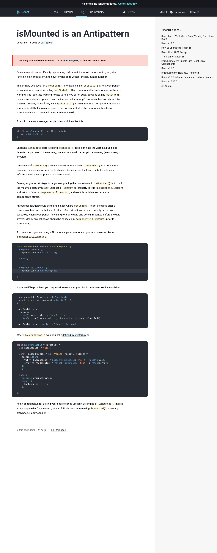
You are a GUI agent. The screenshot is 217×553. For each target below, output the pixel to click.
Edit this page (58, 430)
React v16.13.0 (169, 81)
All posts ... (167, 86)
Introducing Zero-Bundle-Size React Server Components (183, 62)
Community (97, 12)
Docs (55, 12)
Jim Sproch (47, 42)
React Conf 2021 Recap (174, 52)
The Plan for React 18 (172, 56)
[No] (44, 429)
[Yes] (40, 429)
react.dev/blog (71, 60)
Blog (81, 13)
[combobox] (140, 12)
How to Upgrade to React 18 (176, 47)
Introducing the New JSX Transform (180, 72)
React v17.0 (167, 68)
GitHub (194, 12)
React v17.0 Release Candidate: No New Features (187, 77)
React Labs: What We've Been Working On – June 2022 (187, 37)
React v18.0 (167, 43)
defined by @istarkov (74, 334)
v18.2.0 (163, 12)
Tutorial (68, 12)
